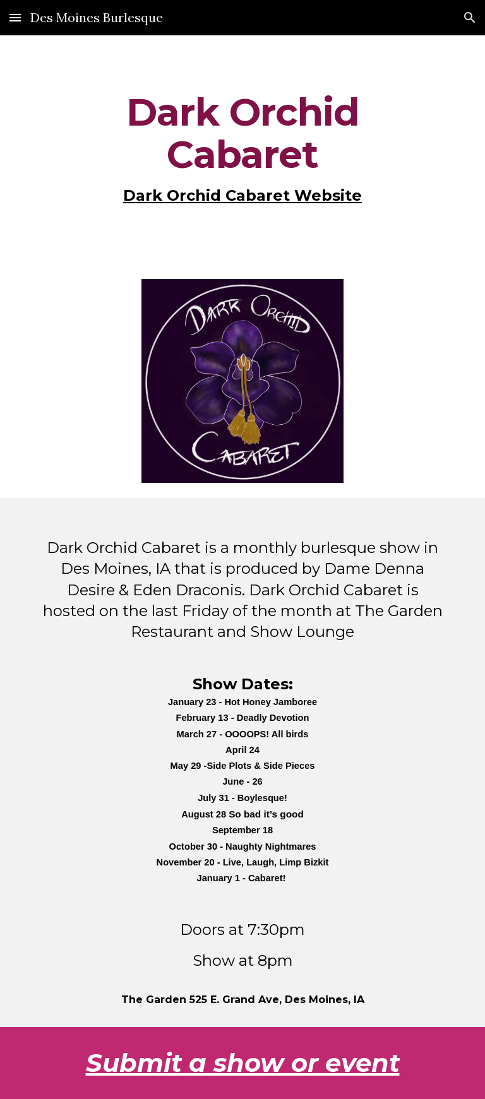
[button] (15, 17)
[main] (242, 149)
